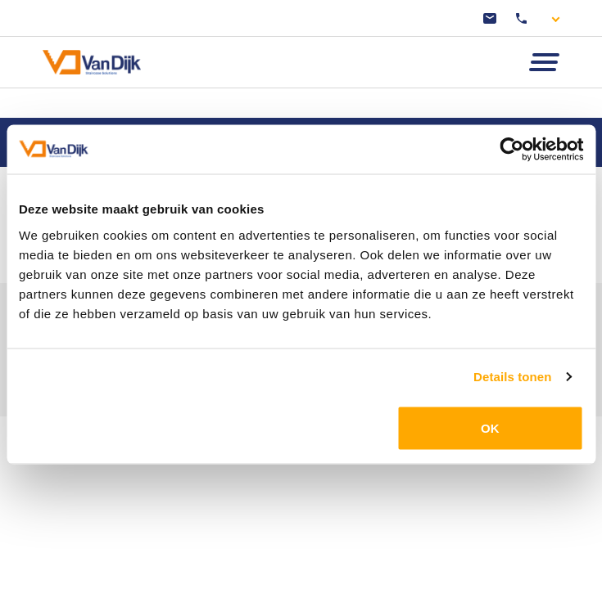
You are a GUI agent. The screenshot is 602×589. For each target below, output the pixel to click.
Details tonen (512, 377)
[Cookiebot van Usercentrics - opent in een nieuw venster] (511, 149)
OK (490, 427)
